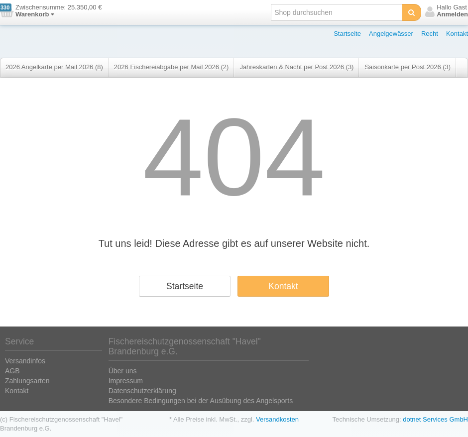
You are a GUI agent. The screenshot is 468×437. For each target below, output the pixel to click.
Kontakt (457, 33)
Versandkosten (277, 419)
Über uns (123, 371)
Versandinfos (25, 361)
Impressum (126, 381)
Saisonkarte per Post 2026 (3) (407, 67)
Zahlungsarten (27, 381)
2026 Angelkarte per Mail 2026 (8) (54, 67)
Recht (429, 33)
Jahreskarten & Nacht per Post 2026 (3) (296, 67)
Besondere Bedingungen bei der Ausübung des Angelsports (201, 401)
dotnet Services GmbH (435, 419)
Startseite (347, 33)
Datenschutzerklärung (142, 391)
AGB (12, 371)
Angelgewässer (391, 33)
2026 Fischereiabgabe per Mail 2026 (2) (171, 67)
